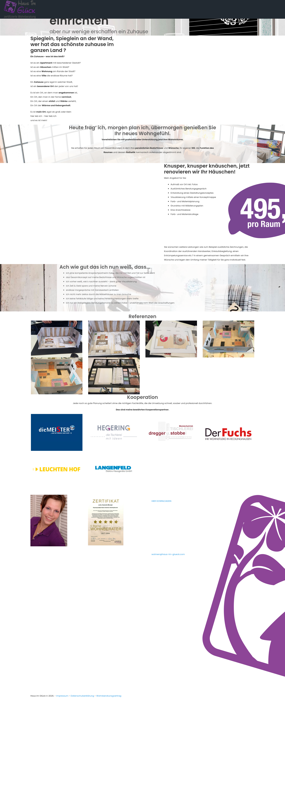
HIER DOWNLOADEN (161, 501)
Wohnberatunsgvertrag (108, 695)
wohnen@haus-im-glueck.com (168, 554)
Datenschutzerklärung (82, 695)
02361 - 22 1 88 (165, 543)
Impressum (62, 695)
